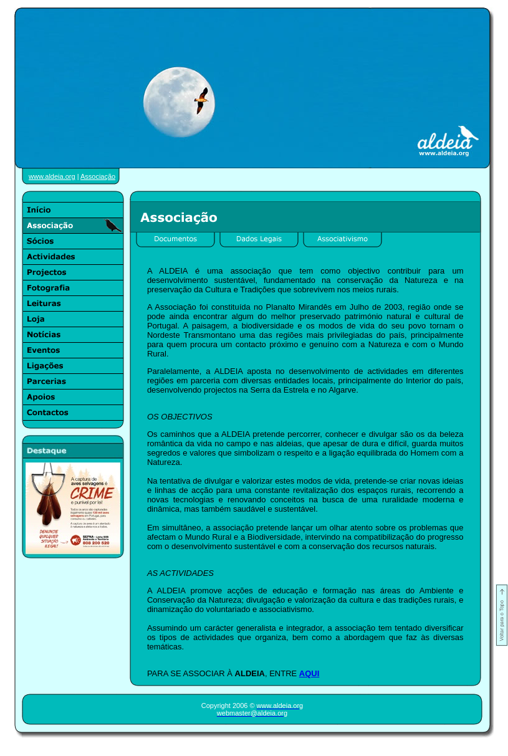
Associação (97, 176)
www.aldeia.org (52, 176)
